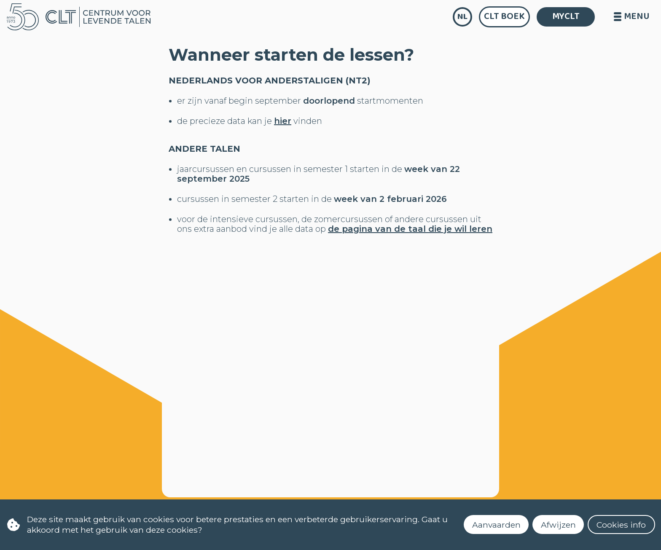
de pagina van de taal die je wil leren (410, 229)
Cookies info (621, 525)
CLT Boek (504, 16)
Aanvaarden (496, 525)
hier (282, 121)
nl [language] (462, 17)
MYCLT (566, 16)
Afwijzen (558, 525)
